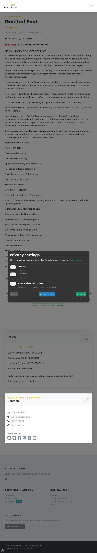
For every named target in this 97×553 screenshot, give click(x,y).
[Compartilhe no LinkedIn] (34, 438)
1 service (21, 270)
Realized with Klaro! (79, 299)
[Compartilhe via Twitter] (14, 438)
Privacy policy (75, 260)
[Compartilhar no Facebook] (19, 438)
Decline (14, 294)
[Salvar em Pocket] (24, 438)
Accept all (81, 294)
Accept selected (47, 294)
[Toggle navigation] (92, 6)
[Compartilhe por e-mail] (9, 438)
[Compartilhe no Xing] (29, 438)
